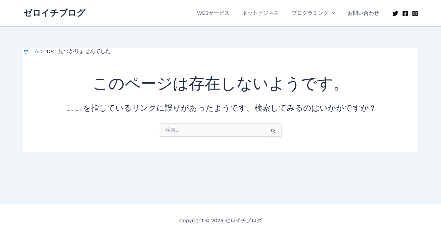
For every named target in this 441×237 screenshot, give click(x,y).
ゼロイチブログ (54, 13)
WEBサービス (221, 13)
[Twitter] (395, 13)
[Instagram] (415, 13)
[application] (335, 13)
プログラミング (316, 13)
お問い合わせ (364, 13)
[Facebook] (405, 13)
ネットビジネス (266, 13)
